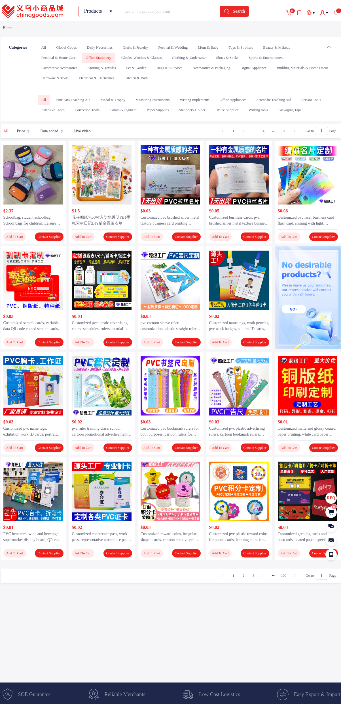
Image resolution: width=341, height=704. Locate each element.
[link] (7, 28)
